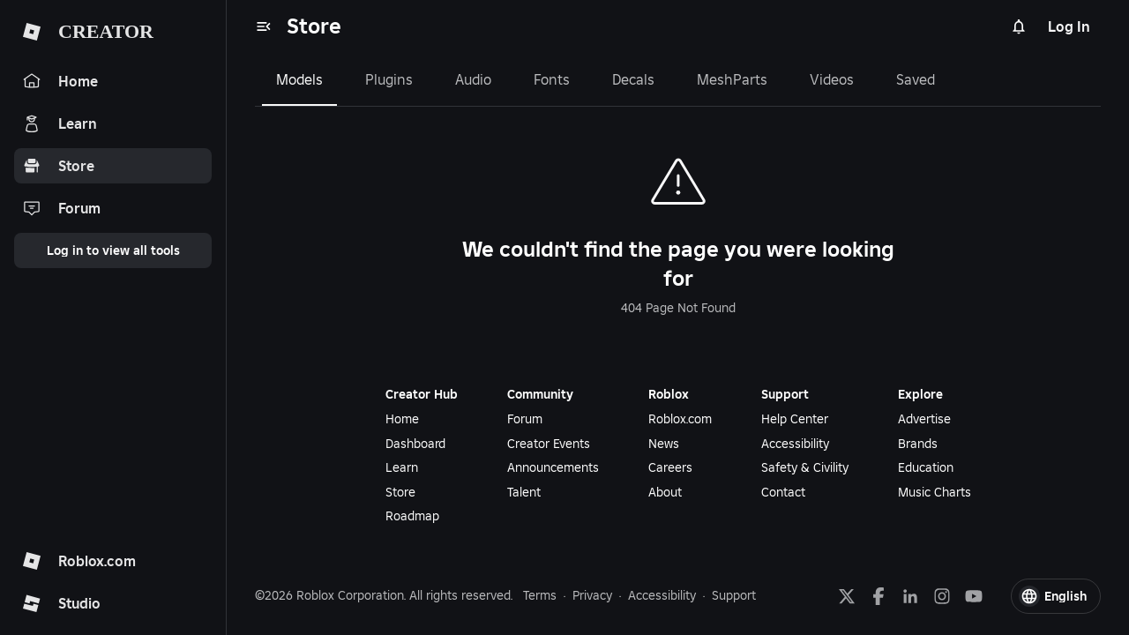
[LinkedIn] (910, 596)
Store (314, 26)
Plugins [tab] (389, 79)
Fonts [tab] (552, 79)
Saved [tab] (915, 79)
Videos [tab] (832, 79)
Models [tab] (299, 79)
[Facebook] (878, 596)
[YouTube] (974, 596)
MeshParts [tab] (732, 79)
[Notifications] (1019, 26)
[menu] (264, 26)
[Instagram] (942, 596)
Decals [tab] (633, 79)
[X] (847, 596)
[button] (1056, 596)
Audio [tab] (473, 79)
